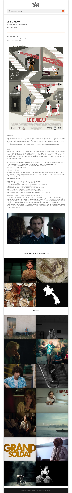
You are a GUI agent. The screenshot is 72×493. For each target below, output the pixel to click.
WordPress (48, 490)
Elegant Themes (31, 490)
